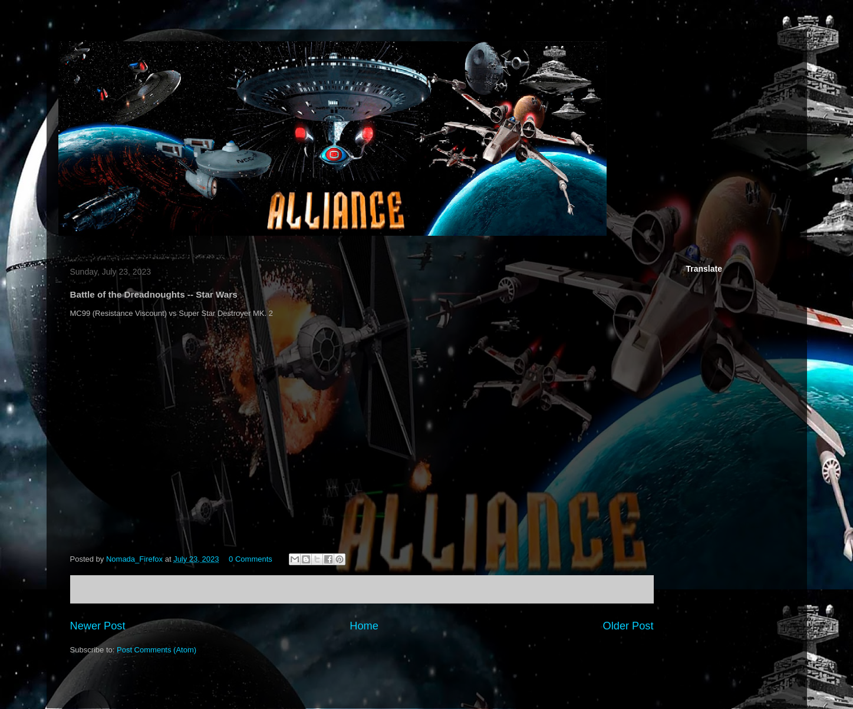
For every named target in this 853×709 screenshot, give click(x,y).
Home (364, 626)
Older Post (628, 626)
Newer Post (98, 626)
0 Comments (250, 559)
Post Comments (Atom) (156, 649)
